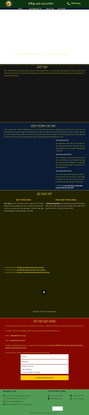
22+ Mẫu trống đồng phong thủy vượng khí (30, 267)
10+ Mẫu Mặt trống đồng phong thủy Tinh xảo (31, 270)
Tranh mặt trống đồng (53, 203)
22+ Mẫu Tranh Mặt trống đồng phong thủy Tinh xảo (33, 272)
